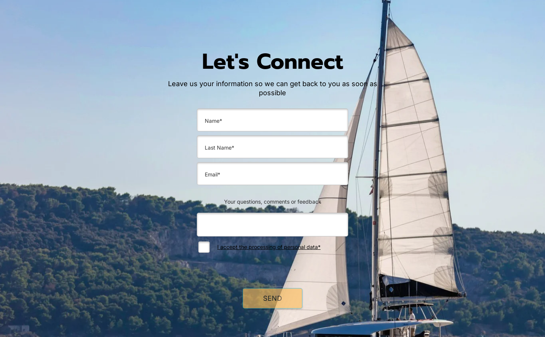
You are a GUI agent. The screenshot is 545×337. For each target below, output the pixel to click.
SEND (272, 301)
